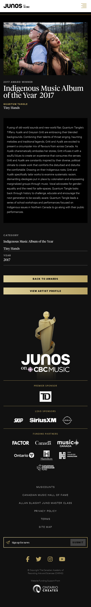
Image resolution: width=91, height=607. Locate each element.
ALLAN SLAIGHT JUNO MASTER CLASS (45, 502)
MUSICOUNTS (45, 486)
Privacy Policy (45, 510)
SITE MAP (45, 526)
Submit (78, 542)
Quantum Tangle (15, 104)
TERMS (45, 518)
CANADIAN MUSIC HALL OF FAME (45, 494)
